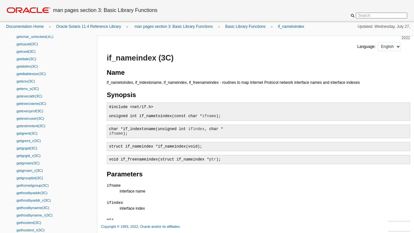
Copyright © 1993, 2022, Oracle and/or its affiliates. (141, 226)
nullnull (389, 46)
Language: (367, 46)
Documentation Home (25, 26)
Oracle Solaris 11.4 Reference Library (88, 26)
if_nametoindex (291, 26)
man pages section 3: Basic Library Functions (173, 26)
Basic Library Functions (245, 26)
